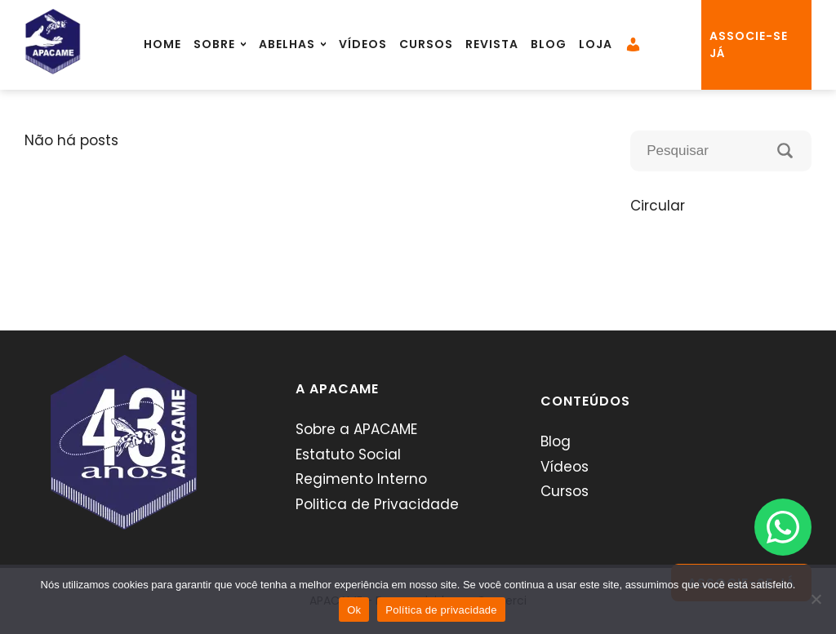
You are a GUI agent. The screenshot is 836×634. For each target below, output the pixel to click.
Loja (595, 44)
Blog (549, 44)
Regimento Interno (361, 479)
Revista (491, 44)
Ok (354, 610)
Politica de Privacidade (377, 504)
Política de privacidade (441, 610)
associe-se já (748, 44)
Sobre (214, 44)
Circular (657, 205)
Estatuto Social (348, 454)
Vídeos (363, 44)
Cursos (426, 44)
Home (162, 44)
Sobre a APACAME (356, 429)
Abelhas (287, 44)
